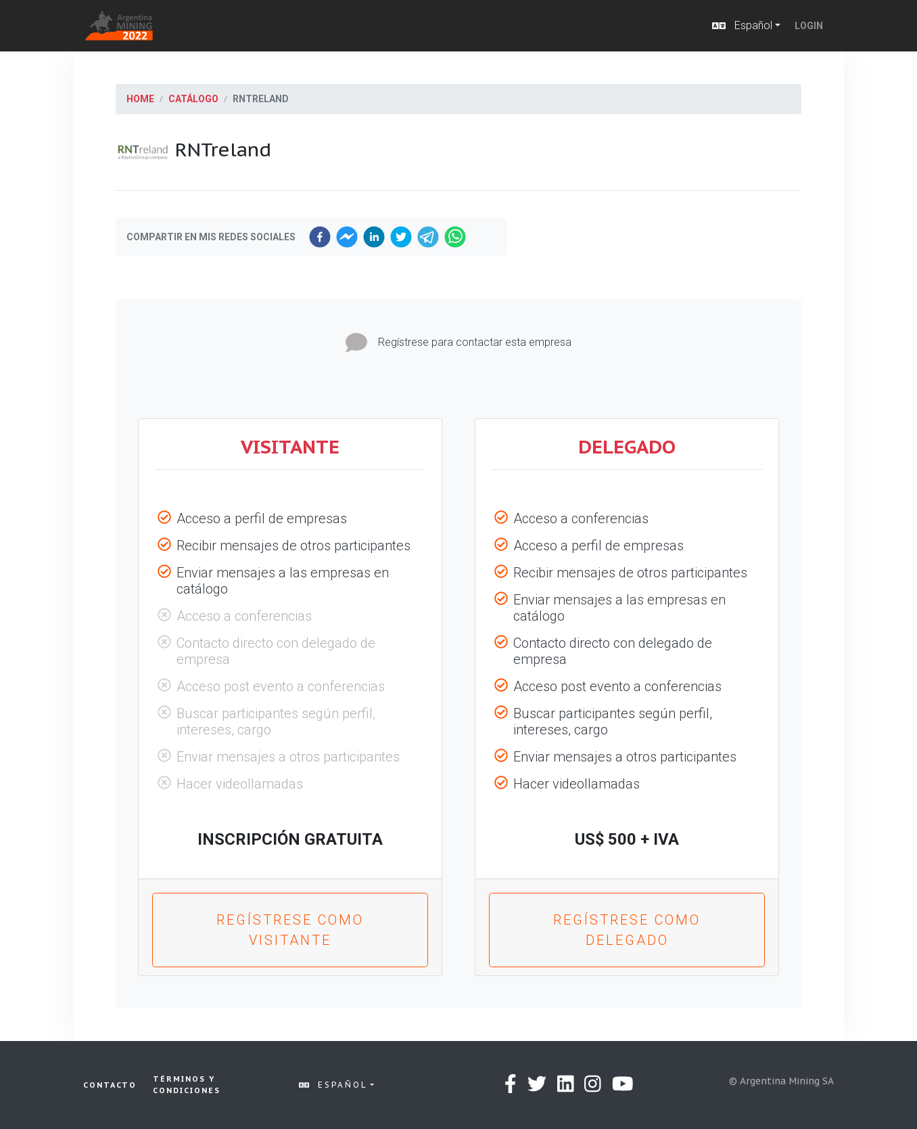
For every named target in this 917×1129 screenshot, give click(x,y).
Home (140, 98)
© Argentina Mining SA (781, 1081)
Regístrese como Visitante (290, 930)
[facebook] (320, 237)
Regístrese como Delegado (627, 930)
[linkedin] (374, 237)
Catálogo (193, 98)
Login (809, 25)
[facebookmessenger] (347, 237)
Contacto (110, 1085)
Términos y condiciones (186, 1084)
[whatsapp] (455, 237)
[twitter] (401, 237)
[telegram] (428, 237)
